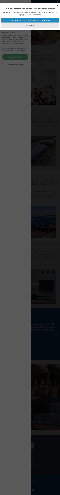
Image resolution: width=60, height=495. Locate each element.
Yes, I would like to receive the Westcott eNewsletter (30, 20)
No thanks (30, 26)
